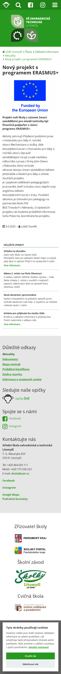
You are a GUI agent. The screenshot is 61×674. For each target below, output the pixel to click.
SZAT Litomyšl (14, 52)
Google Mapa (10, 494)
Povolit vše (30, 655)
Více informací (12, 265)
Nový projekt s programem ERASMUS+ (28, 59)
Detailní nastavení (38, 647)
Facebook (8, 480)
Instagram (9, 487)
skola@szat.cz (20, 473)
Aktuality (10, 55)
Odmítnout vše (30, 664)
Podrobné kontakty (15, 499)
